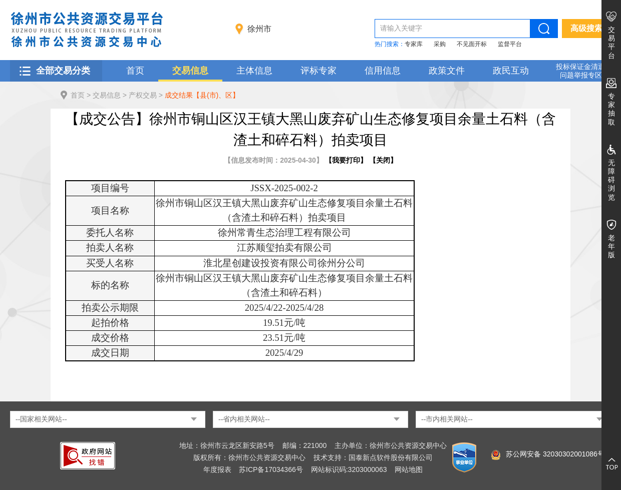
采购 (440, 44)
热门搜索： (390, 44)
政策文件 (447, 71)
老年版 (611, 246)
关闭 (383, 160)
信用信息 (383, 71)
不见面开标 (472, 44)
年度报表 (217, 469)
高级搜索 (586, 28)
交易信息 (190, 71)
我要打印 (346, 160)
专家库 (414, 44)
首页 (135, 71)
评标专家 (318, 71)
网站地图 (409, 469)
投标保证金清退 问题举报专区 (580, 71)
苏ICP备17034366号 (271, 469)
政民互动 (511, 71)
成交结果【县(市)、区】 (202, 95)
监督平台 (510, 44)
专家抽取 (611, 109)
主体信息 (254, 71)
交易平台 (611, 43)
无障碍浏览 (611, 180)
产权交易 (143, 95)
